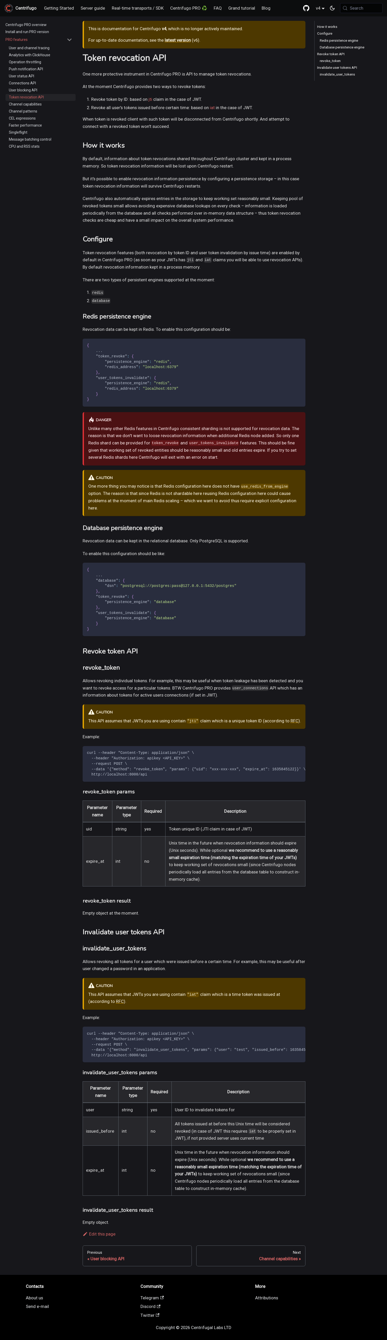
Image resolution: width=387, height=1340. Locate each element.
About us (34, 1297)
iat (212, 107)
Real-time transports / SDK (138, 8)
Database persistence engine (342, 47)
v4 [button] (318, 8)
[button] (39, 40)
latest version (178, 40)
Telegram (152, 1297)
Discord (150, 1306)
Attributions (266, 1297)
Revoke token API (331, 54)
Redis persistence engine (339, 40)
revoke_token (330, 61)
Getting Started (59, 8)
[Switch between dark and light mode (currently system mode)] (332, 8)
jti (150, 99)
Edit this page (99, 1234)
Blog (266, 8)
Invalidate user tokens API (337, 68)
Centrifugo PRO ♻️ (188, 8)
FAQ (218, 8)
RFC (294, 720)
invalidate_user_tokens (337, 74)
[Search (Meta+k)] (361, 8)
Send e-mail (37, 1306)
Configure (324, 33)
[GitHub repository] (306, 8)
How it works (327, 27)
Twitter (149, 1315)
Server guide (93, 8)
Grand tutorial (241, 8)
